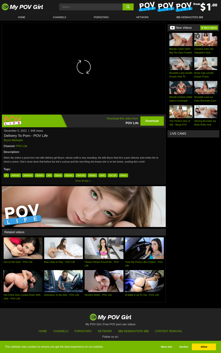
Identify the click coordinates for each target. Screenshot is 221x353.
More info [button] (166, 346)
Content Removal (168, 331)
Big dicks (69, 175)
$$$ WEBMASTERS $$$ (189, 17)
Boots (102, 175)
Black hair (81, 175)
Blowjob (92, 175)
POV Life (21, 146)
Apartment (28, 175)
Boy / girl (112, 175)
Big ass (58, 175)
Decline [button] (183, 346)
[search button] (128, 6)
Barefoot (39, 175)
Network (142, 17)
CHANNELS (59, 17)
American (15, 175)
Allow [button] (204, 346)
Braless (123, 175)
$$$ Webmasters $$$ (133, 331)
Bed (49, 175)
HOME (21, 17)
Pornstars (101, 17)
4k (6, 175)
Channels (60, 331)
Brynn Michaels (13, 140)
